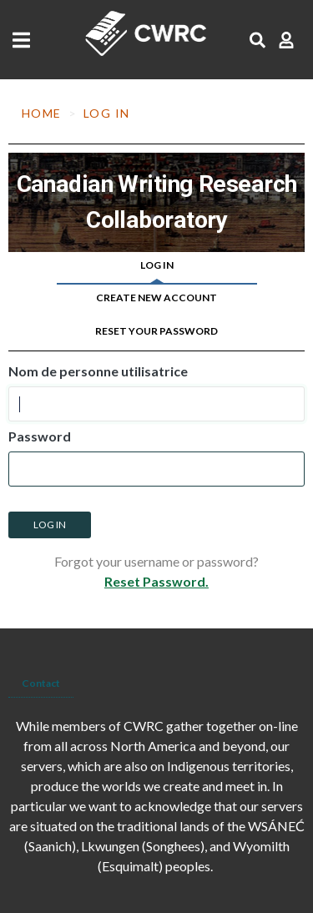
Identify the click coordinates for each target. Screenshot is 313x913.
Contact (41, 683)
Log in (157, 265)
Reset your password (156, 331)
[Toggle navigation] (25, 40)
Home (42, 113)
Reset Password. (156, 581)
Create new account (156, 297)
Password (39, 436)
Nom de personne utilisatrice (98, 371)
